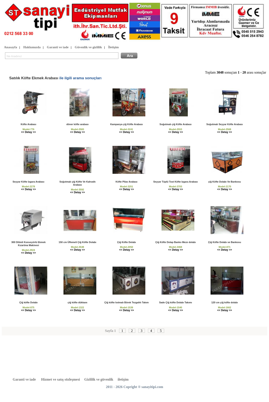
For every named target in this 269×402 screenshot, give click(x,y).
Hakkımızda (31, 47)
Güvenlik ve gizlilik (88, 47)
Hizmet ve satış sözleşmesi (60, 379)
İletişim (113, 47)
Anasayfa (10, 47)
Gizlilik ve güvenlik (98, 379)
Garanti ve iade (58, 47)
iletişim (123, 379)
